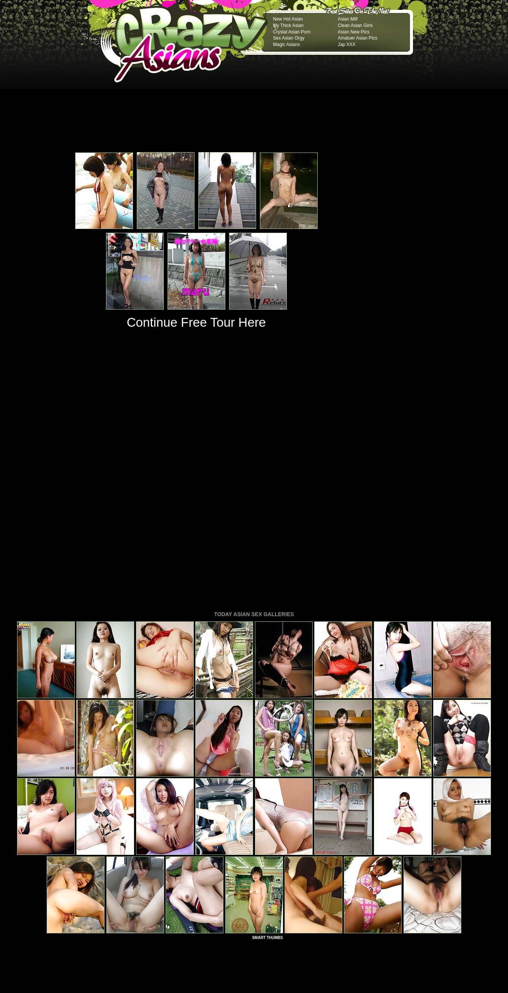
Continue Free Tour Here (196, 322)
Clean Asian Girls (355, 25)
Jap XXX (347, 44)
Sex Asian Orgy (289, 38)
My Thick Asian (288, 25)
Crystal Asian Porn (292, 32)
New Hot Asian (288, 19)
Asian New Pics (353, 32)
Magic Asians (286, 44)
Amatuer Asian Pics (357, 38)
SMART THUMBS (267, 834)
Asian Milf (348, 19)
